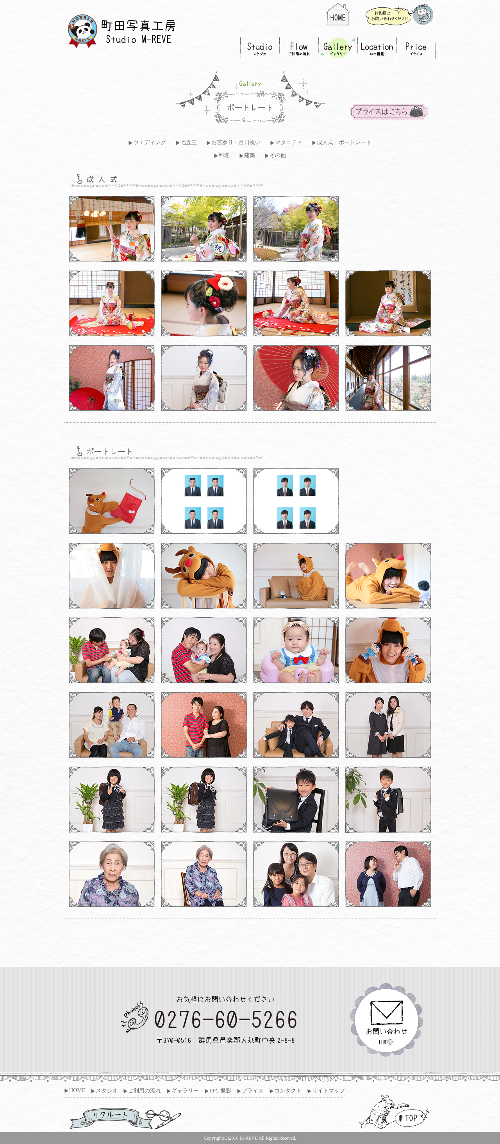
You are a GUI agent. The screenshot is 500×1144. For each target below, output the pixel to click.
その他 (278, 155)
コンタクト (288, 1091)
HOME (77, 1090)
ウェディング (149, 142)
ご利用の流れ (144, 1091)
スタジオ (107, 1091)
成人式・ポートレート (344, 142)
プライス (253, 1091)
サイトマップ (328, 1091)
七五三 (188, 142)
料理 (224, 155)
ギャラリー (185, 1091)
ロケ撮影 (220, 1091)
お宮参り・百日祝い (236, 142)
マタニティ (288, 142)
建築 (249, 155)
